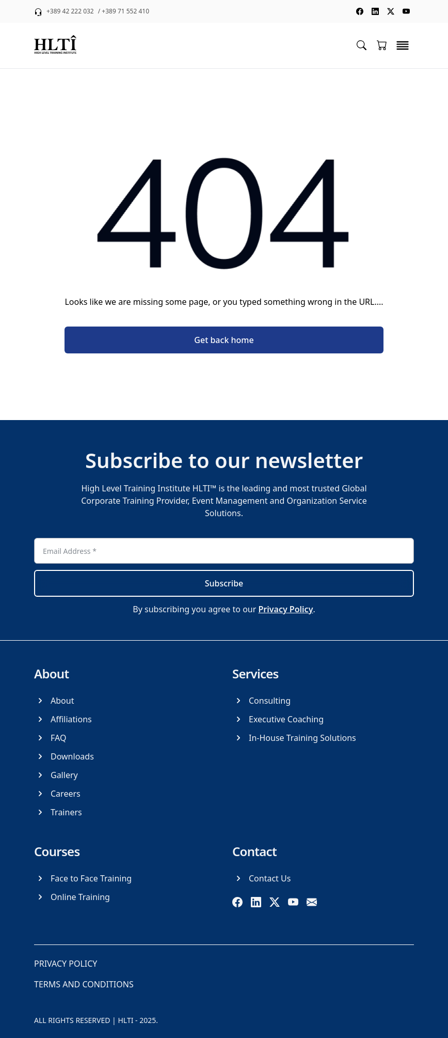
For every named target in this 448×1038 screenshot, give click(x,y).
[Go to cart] (382, 45)
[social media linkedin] (375, 11)
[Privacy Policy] (65, 963)
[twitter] (274, 902)
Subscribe (224, 583)
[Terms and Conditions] (84, 984)
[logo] (55, 45)
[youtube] (293, 902)
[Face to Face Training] (83, 878)
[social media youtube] (406, 11)
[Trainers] (58, 812)
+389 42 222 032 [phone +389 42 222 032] (70, 11)
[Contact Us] (261, 878)
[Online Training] (72, 897)
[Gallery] (56, 775)
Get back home (223, 340)
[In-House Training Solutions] (294, 738)
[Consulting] (261, 700)
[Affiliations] (63, 719)
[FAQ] (50, 738)
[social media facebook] (359, 11)
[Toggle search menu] (361, 44)
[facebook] (237, 902)
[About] (54, 700)
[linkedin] (256, 902)
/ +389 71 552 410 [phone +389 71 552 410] (123, 11)
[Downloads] (64, 756)
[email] (312, 902)
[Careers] (57, 793)
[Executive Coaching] (278, 719)
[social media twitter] (390, 11)
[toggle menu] (402, 45)
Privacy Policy (285, 609)
